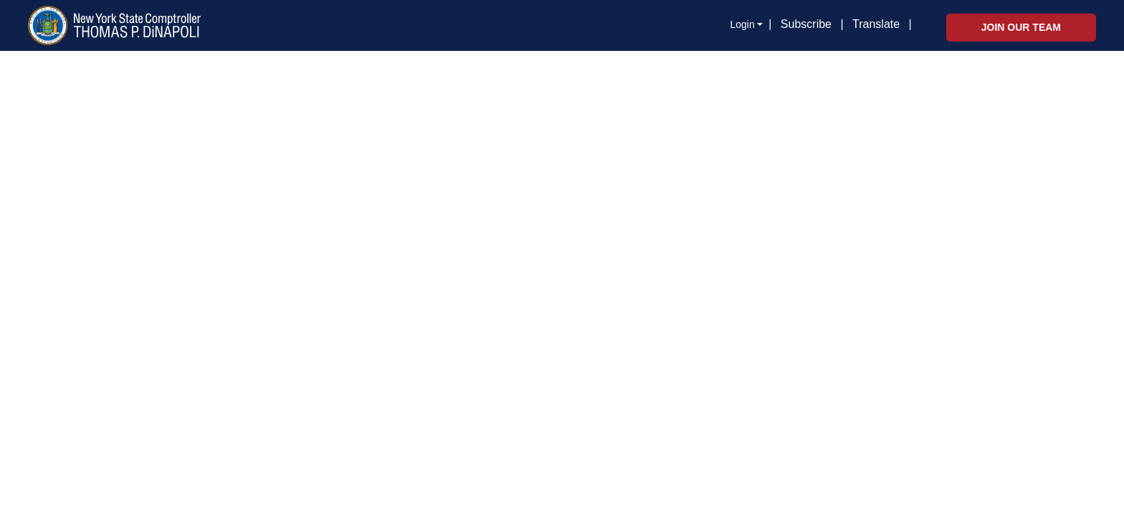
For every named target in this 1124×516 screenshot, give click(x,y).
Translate (876, 24)
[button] (915, 25)
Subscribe (806, 24)
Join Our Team (1021, 27)
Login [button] (742, 24)
